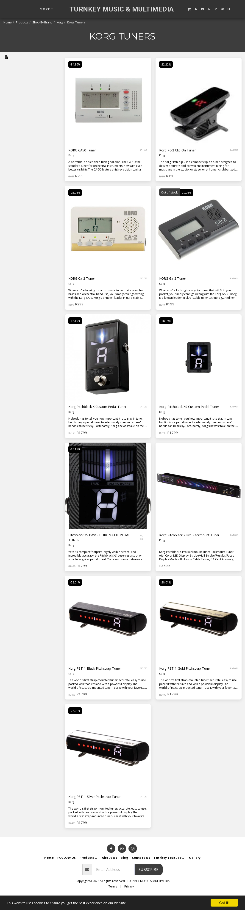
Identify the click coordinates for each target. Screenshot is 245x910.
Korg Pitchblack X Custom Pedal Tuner (101, 419)
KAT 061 (234, 419)
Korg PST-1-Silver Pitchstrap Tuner (98, 810)
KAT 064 (142, 550)
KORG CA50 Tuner (84, 162)
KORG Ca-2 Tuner (83, 290)
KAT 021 (234, 290)
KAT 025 (143, 161)
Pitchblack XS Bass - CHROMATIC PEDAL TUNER (102, 550)
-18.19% (75, 333)
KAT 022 (143, 290)
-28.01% (75, 595)
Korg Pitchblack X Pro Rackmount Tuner (193, 547)
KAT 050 (143, 681)
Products (22, 22)
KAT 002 (234, 161)
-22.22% (166, 76)
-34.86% (75, 76)
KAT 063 (143, 419)
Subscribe (148, 883)
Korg (60, 22)
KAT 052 (143, 810)
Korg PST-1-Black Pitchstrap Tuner (98, 681)
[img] (108, 112)
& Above (19, 93)
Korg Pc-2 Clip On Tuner (180, 162)
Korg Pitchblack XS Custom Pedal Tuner (193, 419)
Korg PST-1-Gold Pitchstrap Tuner (188, 681)
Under (16, 81)
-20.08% (186, 204)
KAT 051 (234, 681)
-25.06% (75, 204)
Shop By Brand (42, 22)
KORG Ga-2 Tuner (174, 290)
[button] (189, 9)
